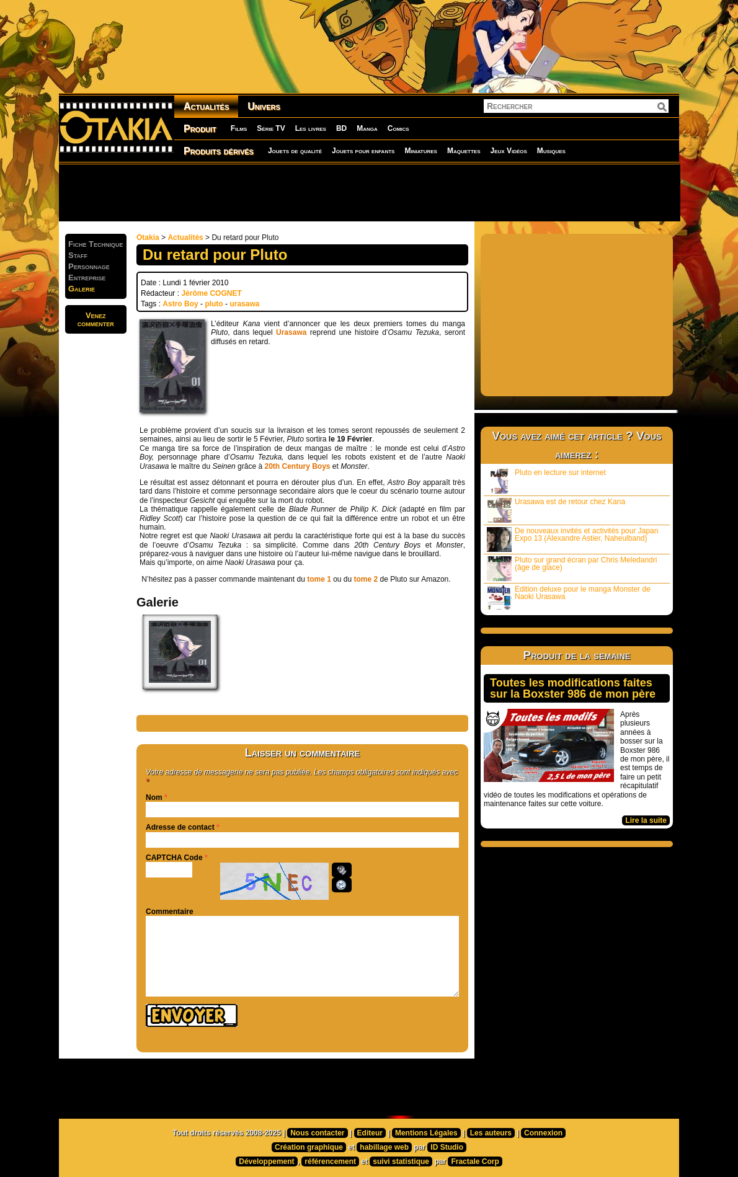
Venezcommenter (96, 319)
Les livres (310, 128)
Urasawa (291, 332)
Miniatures (420, 150)
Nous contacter (317, 1133)
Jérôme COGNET (211, 293)
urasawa (244, 304)
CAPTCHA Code (174, 857)
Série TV (271, 128)
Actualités (206, 106)
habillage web (384, 1147)
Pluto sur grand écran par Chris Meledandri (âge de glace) (572, 568)
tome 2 (366, 579)
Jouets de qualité (295, 150)
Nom (154, 797)
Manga (367, 128)
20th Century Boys (297, 466)
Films (239, 128)
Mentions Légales (426, 1133)
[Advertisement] (369, 192)
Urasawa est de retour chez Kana (556, 510)
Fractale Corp (475, 1161)
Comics (398, 128)
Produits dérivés (219, 151)
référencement (330, 1161)
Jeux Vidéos (508, 150)
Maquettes (464, 150)
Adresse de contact (180, 827)
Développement (266, 1161)
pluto (214, 304)
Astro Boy (180, 304)
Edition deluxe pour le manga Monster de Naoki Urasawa (569, 597)
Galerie (81, 289)
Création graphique (309, 1147)
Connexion (543, 1133)
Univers (263, 106)
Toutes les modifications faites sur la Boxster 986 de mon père (573, 688)
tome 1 (318, 579)
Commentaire (169, 911)
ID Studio (446, 1147)
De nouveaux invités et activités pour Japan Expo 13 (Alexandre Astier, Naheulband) (572, 539)
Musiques (551, 150)
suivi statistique (401, 1161)
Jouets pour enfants (363, 150)
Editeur (370, 1133)
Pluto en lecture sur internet (546, 481)
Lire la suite (646, 820)
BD (341, 128)
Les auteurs (491, 1133)
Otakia (147, 237)
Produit (200, 128)
